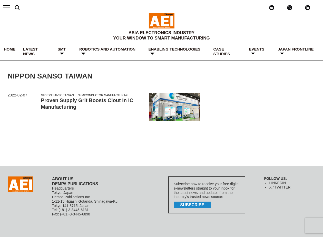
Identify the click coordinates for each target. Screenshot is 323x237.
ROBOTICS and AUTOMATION (107, 49)
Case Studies (221, 51)
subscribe (192, 205)
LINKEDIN (277, 183)
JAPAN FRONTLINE (296, 49)
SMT (62, 49)
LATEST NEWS (30, 51)
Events (256, 49)
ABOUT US (63, 179)
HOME (9, 49)
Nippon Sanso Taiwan (57, 95)
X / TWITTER (279, 187)
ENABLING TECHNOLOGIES (174, 49)
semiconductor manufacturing (103, 95)
